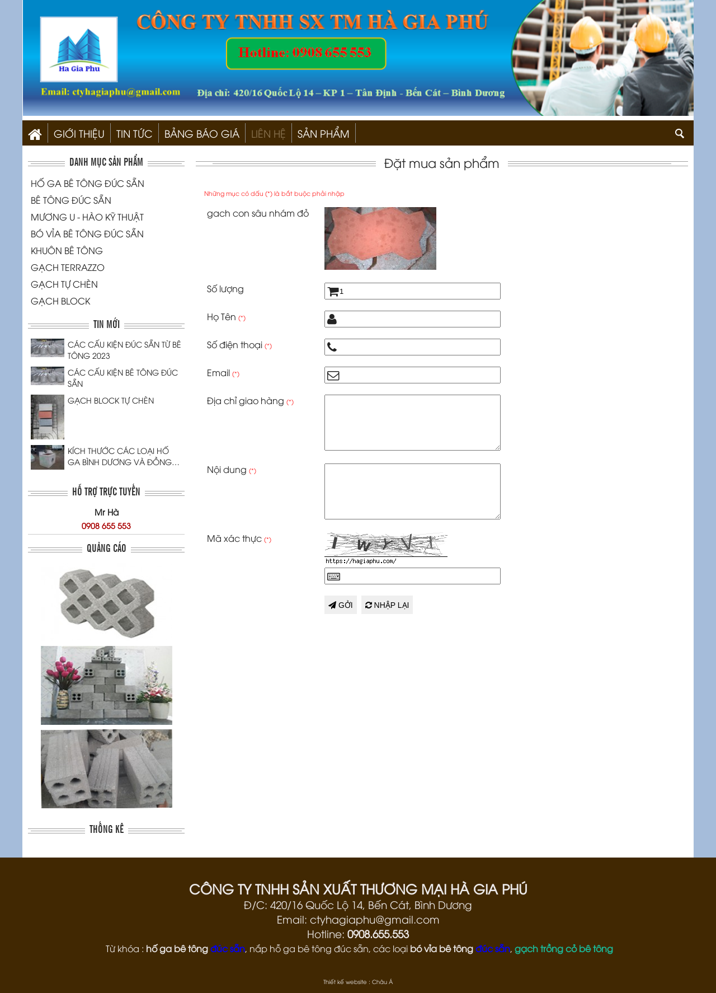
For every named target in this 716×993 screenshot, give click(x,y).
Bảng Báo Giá (201, 133)
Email (223, 372)
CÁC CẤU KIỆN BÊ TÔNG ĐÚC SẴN (123, 377)
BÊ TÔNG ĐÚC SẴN (71, 200)
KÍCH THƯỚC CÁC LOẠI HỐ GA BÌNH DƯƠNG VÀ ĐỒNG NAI (120, 456)
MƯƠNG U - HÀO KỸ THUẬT (87, 216)
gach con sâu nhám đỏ (258, 213)
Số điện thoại (239, 344)
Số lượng (225, 288)
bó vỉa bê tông (441, 948)
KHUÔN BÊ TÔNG (67, 250)
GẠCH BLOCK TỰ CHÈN (111, 400)
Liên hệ (268, 133)
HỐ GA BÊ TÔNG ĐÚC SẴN (87, 183)
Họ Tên (226, 316)
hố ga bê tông (177, 948)
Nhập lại (387, 605)
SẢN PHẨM (324, 133)
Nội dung (231, 469)
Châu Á (382, 981)
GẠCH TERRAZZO (68, 267)
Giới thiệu (79, 133)
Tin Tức (134, 133)
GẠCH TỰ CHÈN (64, 284)
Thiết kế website (345, 981)
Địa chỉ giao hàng (250, 400)
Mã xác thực (239, 538)
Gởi (340, 605)
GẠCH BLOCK (60, 300)
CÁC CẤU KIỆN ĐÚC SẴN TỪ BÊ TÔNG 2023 (124, 349)
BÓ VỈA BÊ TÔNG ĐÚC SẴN (87, 233)
